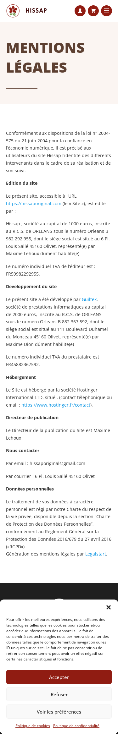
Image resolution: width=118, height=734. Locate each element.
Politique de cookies (32, 725)
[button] (108, 607)
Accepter (59, 677)
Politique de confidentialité (76, 725)
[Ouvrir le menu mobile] (106, 10)
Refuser (59, 694)
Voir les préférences (59, 712)
